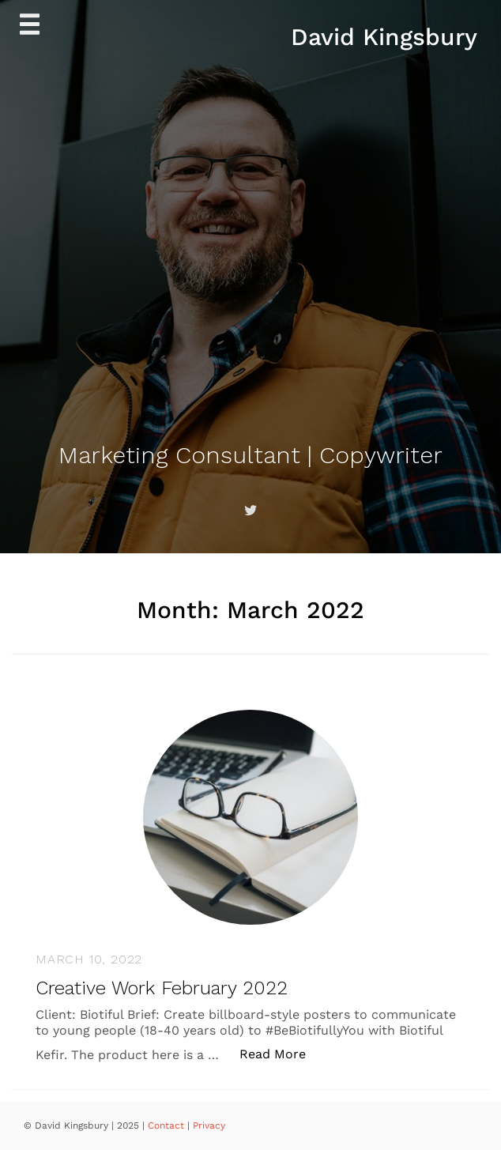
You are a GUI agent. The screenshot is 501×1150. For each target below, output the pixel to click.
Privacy (209, 1125)
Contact (167, 1125)
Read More (280, 1053)
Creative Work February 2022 (162, 988)
